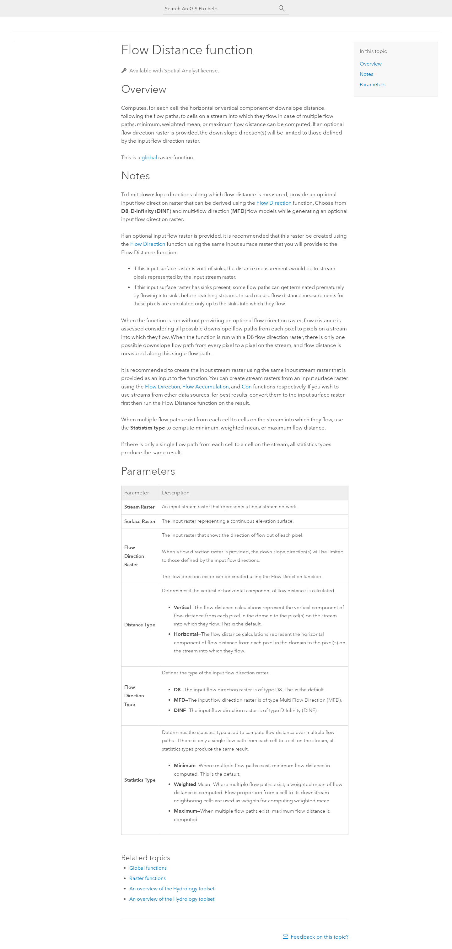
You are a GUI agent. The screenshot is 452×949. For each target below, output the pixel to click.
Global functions (148, 868)
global (149, 157)
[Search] (282, 8)
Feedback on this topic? (319, 937)
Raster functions (147, 878)
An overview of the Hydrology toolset (171, 889)
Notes (366, 74)
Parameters (372, 84)
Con (247, 386)
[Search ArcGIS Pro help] (219, 8)
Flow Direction (274, 203)
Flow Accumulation (205, 386)
